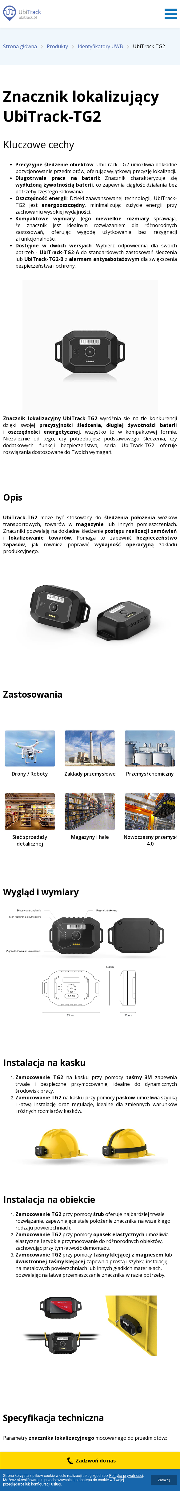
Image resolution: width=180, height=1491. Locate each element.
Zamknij (164, 1480)
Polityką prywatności (126, 1476)
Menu (171, 14)
